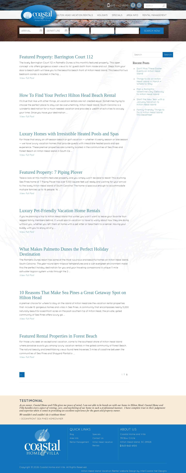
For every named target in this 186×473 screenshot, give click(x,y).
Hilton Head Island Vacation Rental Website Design (108, 471)
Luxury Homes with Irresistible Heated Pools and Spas (69, 133)
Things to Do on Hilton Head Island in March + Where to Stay (149, 81)
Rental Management (154, 15)
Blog (72, 434)
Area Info (132, 15)
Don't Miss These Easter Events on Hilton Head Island (149, 71)
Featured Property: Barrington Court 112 (56, 56)
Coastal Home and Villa (39, 15)
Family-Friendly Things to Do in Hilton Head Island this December (150, 112)
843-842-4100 (117, 5)
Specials (117, 15)
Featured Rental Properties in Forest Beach (58, 336)
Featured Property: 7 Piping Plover (50, 172)
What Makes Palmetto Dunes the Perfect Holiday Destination (64, 252)
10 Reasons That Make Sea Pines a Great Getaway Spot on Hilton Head (72, 295)
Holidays (102, 15)
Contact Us (97, 438)
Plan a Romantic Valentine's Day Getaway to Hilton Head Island (150, 91)
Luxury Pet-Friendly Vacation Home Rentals (59, 210)
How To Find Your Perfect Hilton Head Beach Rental (67, 95)
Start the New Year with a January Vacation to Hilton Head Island (150, 102)
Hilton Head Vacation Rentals (74, 15)
